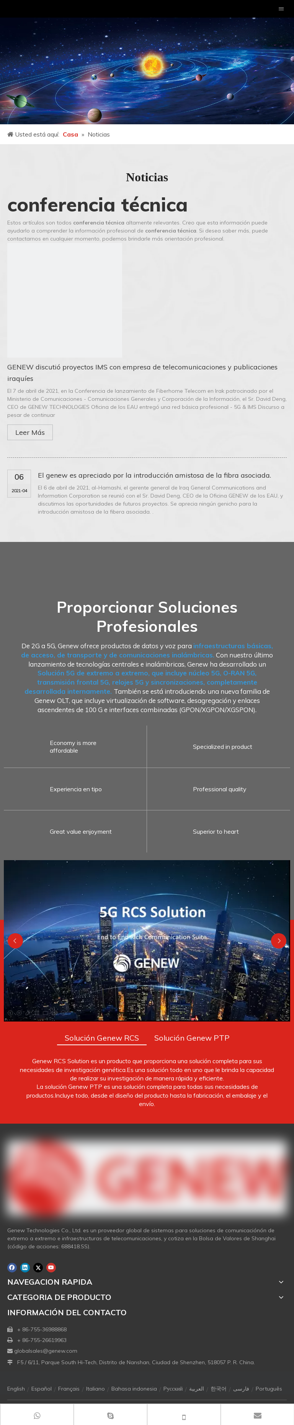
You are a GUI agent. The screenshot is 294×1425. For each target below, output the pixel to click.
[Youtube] (51, 1267)
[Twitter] (38, 1267)
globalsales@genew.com (45, 1350)
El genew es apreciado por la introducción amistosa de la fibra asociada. (154, 475)
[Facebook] (12, 1267)
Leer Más (30, 432)
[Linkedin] (25, 1267)
